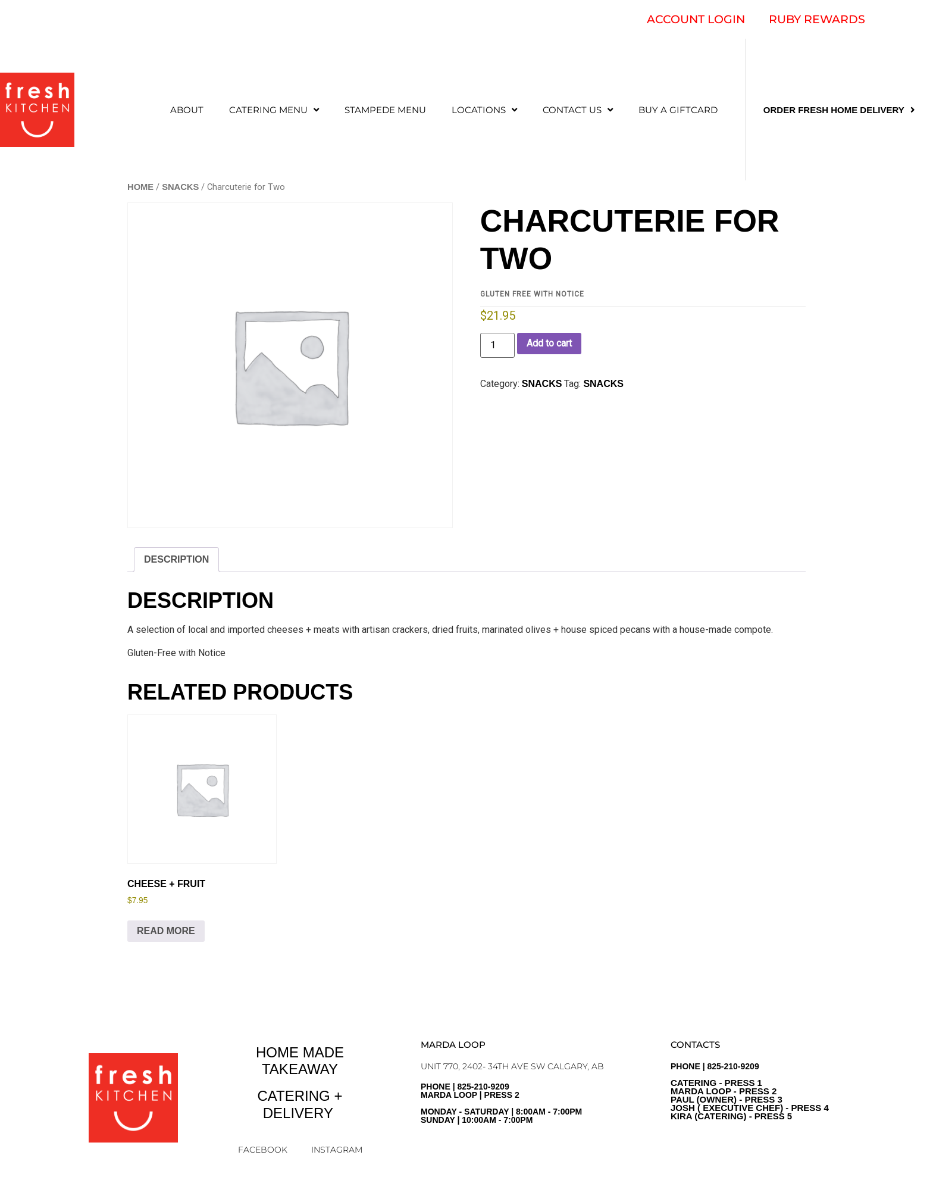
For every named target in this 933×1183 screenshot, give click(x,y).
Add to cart (549, 343)
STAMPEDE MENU (385, 110)
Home (140, 187)
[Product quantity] (497, 345)
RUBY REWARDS (817, 19)
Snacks (603, 384)
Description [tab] (176, 559)
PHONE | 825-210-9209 (750, 1091)
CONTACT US (578, 109)
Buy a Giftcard (678, 110)
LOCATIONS (484, 109)
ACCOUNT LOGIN (696, 19)
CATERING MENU (274, 109)
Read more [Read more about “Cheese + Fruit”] (166, 931)
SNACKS (180, 187)
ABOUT (186, 110)
